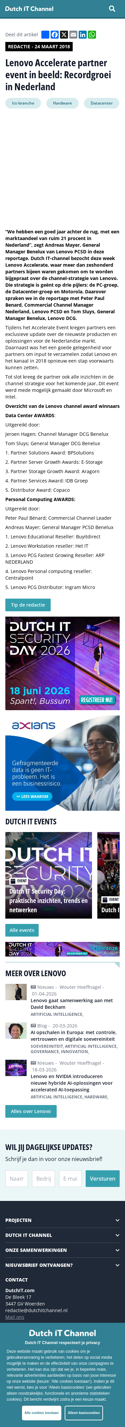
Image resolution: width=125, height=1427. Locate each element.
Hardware (62, 103)
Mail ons (14, 1317)
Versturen (102, 1178)
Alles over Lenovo (31, 1111)
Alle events (22, 930)
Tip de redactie (28, 605)
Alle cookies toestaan (42, 1413)
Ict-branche (23, 103)
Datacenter (102, 103)
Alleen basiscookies (84, 1413)
